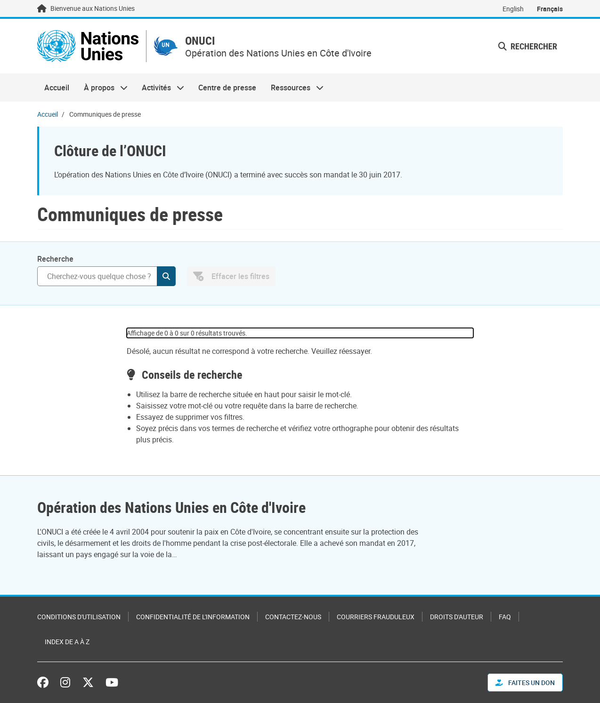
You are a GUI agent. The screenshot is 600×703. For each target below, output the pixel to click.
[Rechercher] (106, 276)
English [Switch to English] (513, 8)
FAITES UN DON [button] (525, 682)
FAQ (505, 616)
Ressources (294, 87)
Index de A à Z (67, 641)
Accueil (56, 87)
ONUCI (200, 41)
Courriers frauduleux (375, 616)
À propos (101, 87)
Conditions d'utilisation (79, 616)
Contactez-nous (293, 616)
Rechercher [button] (527, 46)
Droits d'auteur (456, 616)
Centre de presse (227, 87)
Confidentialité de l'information (193, 616)
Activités (159, 87)
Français (550, 8)
